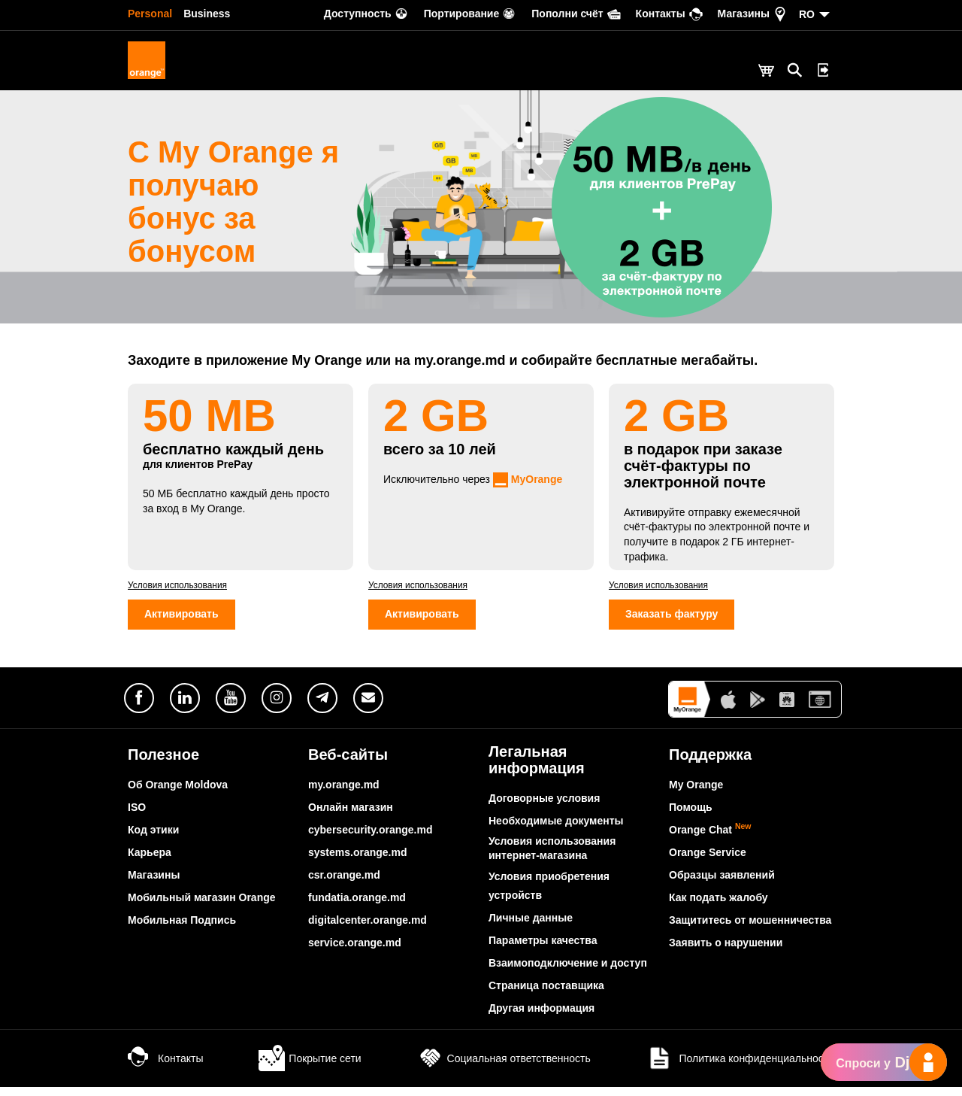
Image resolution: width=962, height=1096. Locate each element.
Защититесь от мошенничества (750, 929)
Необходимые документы (556, 830)
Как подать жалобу (718, 906)
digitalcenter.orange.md (367, 929)
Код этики (153, 839)
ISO (137, 816)
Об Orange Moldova (178, 794)
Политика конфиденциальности (740, 1067)
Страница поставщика (546, 994)
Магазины (154, 884)
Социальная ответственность (504, 1067)
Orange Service (707, 861)
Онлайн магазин (350, 816)
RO (807, 14)
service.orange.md (354, 952)
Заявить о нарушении (725, 952)
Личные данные (531, 927)
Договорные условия (544, 807)
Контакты (165, 1067)
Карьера (149, 861)
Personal (150, 14)
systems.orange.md (357, 861)
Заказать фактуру (671, 624)
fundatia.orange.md (357, 906)
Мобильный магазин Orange (202, 906)
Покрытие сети (310, 1067)
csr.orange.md (344, 884)
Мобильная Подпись (182, 929)
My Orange (696, 794)
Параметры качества (543, 949)
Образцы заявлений (722, 884)
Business (206, 14)
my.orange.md (344, 794)
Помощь (690, 816)
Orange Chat (710, 839)
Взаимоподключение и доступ (568, 972)
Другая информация (541, 1017)
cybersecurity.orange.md (370, 839)
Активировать (181, 624)
